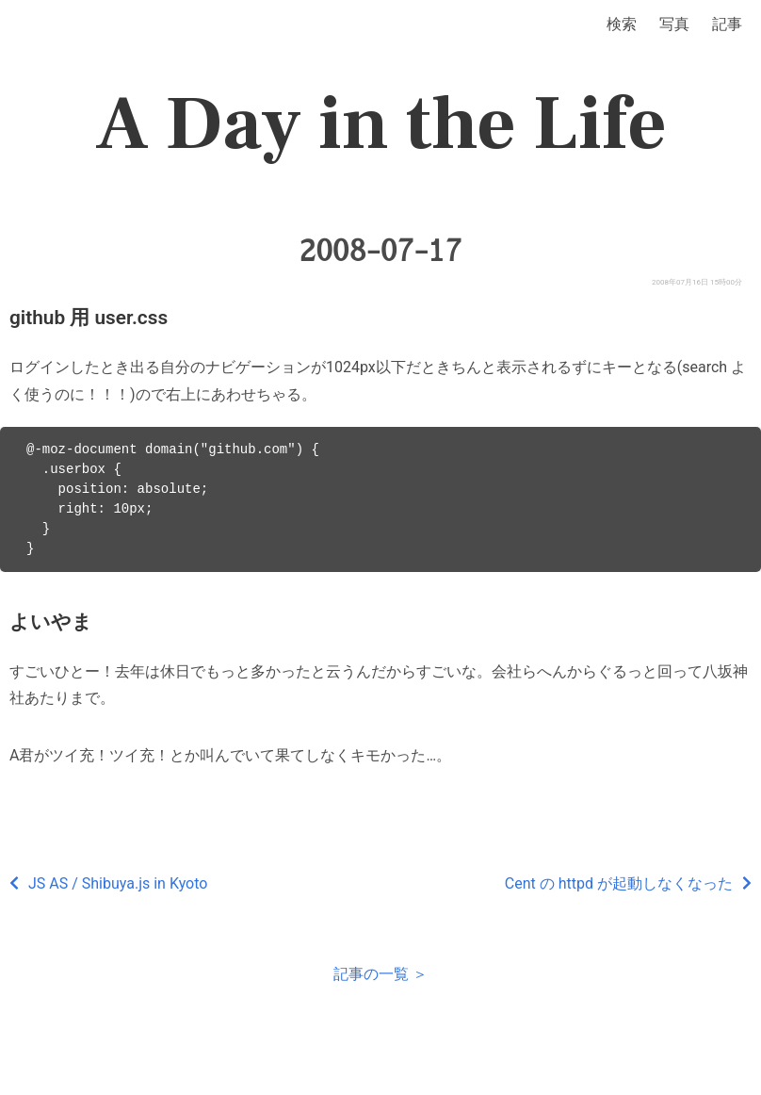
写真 (674, 24)
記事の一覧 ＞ (380, 974)
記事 (727, 24)
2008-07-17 (381, 251)
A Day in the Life (381, 124)
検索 (622, 24)
